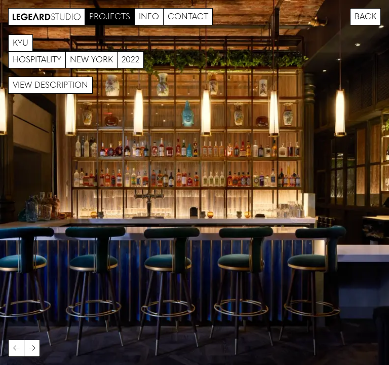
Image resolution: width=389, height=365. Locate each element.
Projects (109, 16)
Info (149, 16)
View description (50, 85)
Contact (188, 16)
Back (365, 16)
